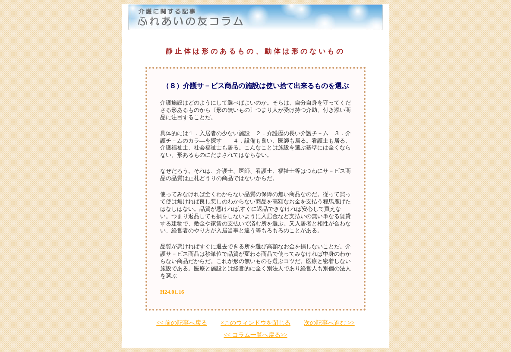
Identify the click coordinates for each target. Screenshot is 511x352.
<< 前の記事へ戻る (181, 323)
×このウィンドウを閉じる (255, 323)
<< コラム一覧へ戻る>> (255, 335)
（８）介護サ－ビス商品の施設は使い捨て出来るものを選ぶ (255, 85)
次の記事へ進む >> (329, 323)
